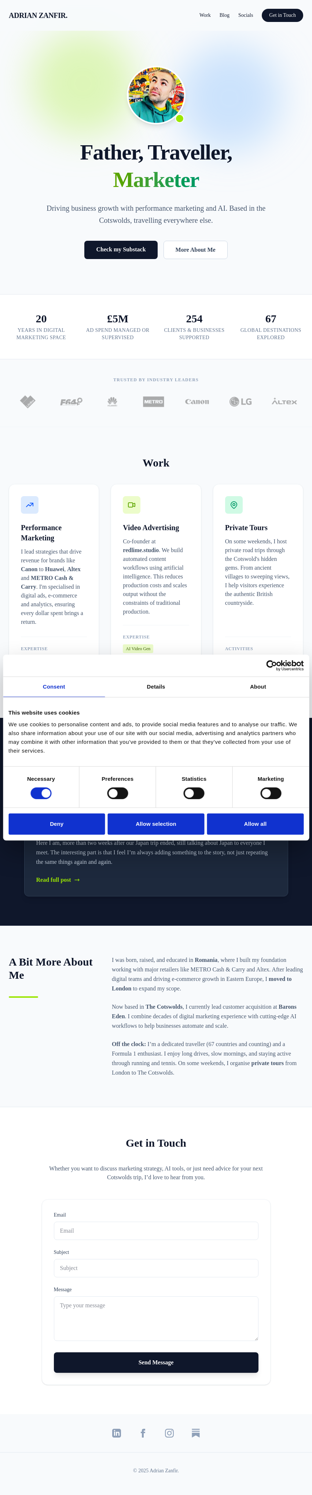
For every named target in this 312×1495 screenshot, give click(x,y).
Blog (225, 15)
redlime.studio (141, 550)
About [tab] (258, 686)
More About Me (196, 250)
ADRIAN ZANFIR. (38, 15)
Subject (61, 1252)
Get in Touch (282, 15)
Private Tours (246, 528)
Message (63, 1289)
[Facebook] (143, 1433)
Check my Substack (121, 249)
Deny (56, 824)
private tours (268, 1063)
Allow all (255, 824)
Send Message (156, 1362)
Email (60, 1215)
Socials (245, 15)
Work (205, 15)
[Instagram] (169, 1433)
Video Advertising (151, 528)
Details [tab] (156, 686)
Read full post (58, 880)
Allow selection (156, 824)
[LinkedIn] (116, 1433)
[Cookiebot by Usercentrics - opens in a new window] (271, 665)
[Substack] (195, 1433)
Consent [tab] (54, 686)
